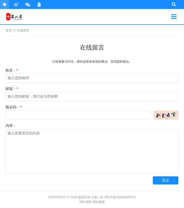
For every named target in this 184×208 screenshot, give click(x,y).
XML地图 (85, 202)
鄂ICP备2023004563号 (120, 197)
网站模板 (99, 202)
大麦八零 (24, 16)
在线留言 (23, 30)
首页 (9, 30)
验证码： (13, 107)
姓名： (12, 70)
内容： (11, 125)
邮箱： (12, 89)
